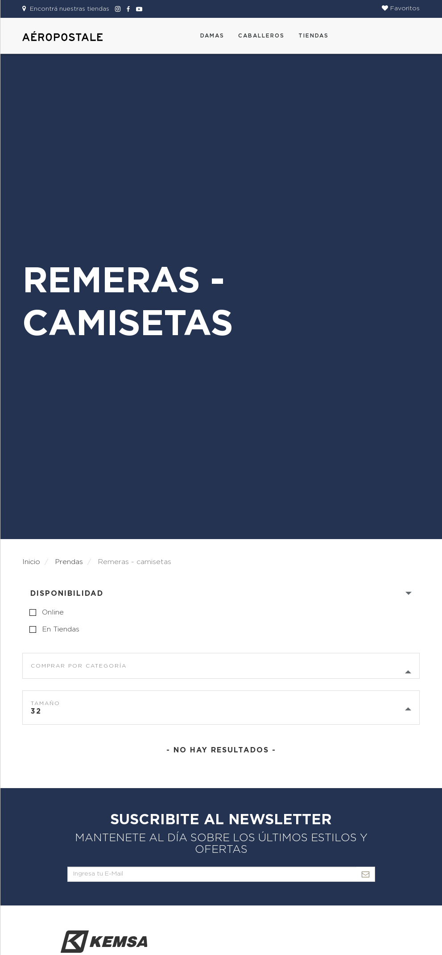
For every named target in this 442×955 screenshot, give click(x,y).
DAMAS (212, 35)
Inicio (31, 561)
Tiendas (313, 35)
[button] (401, 8)
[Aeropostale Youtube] (136, 9)
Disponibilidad (66, 593)
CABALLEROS (261, 35)
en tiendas (60, 629)
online (53, 612)
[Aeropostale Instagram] (116, 9)
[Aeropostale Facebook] (127, 9)
